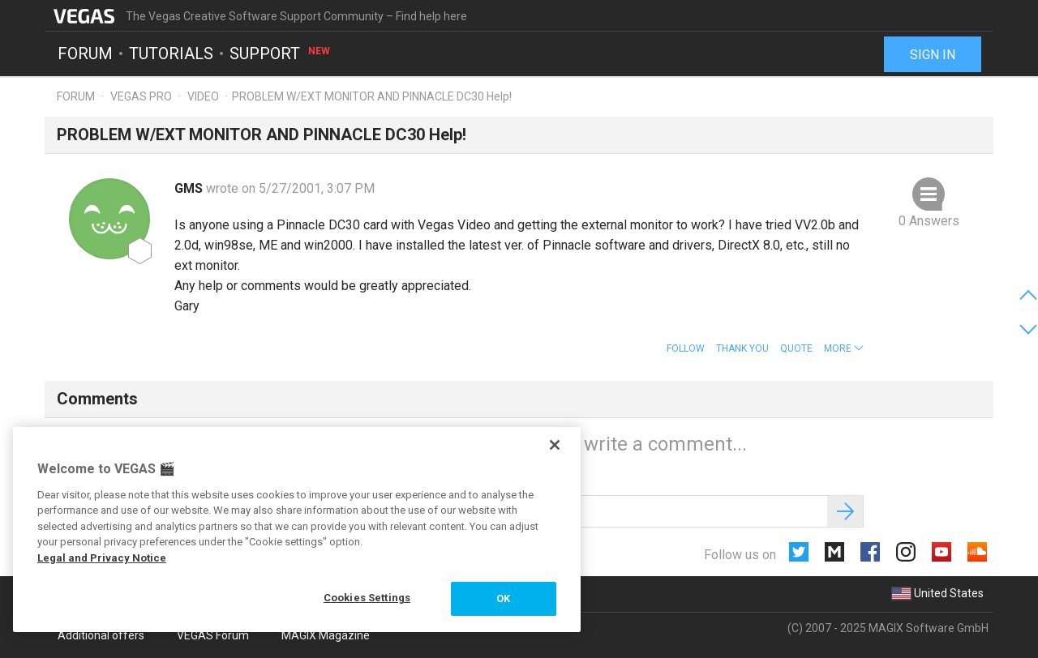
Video (203, 96)
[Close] (555, 445)
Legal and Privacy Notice (101, 558)
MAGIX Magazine (325, 635)
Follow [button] (686, 348)
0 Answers (929, 221)
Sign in (932, 54)
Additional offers (101, 635)
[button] (844, 348)
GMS (190, 188)
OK (503, 598)
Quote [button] (796, 348)
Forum (85, 53)
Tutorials (171, 53)
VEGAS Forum (213, 635)
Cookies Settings (367, 598)
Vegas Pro (141, 96)
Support (280, 53)
